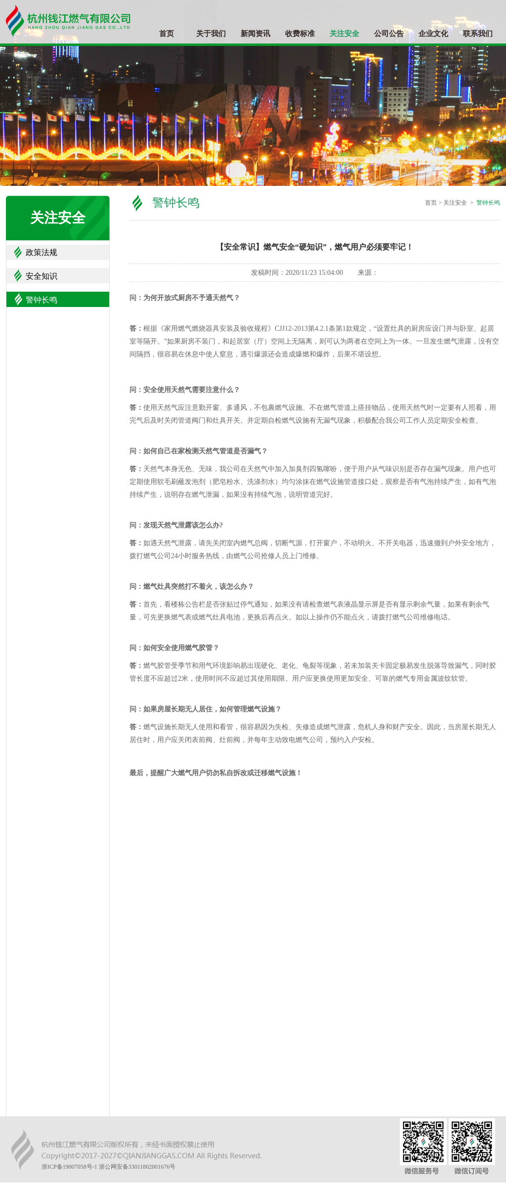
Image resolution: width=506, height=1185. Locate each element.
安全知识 (41, 276)
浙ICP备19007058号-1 (69, 1166)
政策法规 (41, 252)
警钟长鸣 (41, 300)
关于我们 (211, 34)
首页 (166, 34)
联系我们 (478, 34)
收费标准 (300, 34)
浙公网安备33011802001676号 (137, 1166)
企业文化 (433, 34)
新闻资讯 (255, 34)
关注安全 (344, 34)
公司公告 (389, 34)
